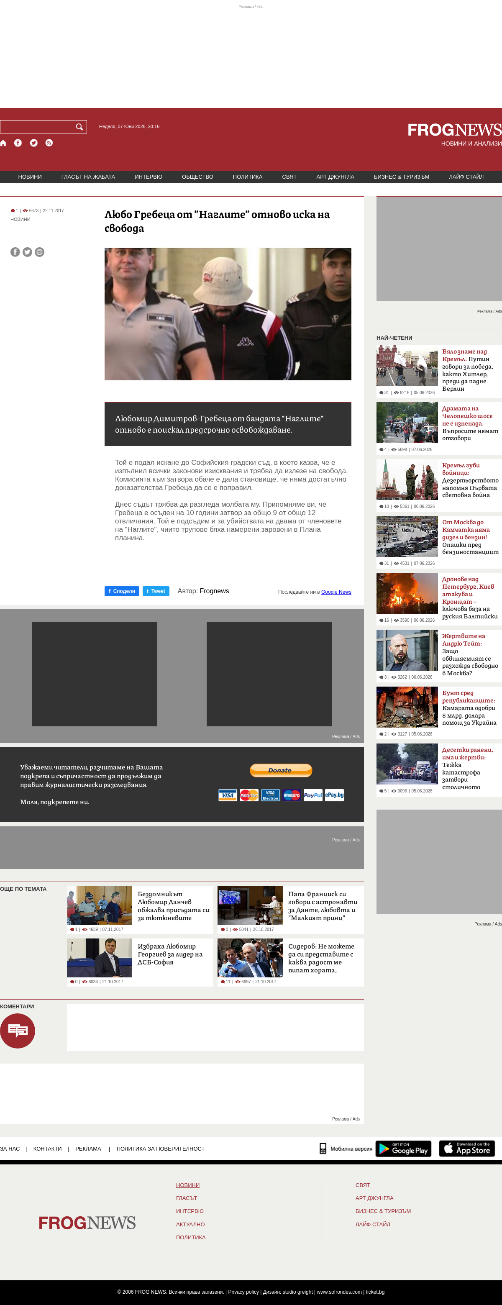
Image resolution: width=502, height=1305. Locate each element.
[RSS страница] (49, 143)
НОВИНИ (30, 177)
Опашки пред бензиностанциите (470, 537)
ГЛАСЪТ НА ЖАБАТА (88, 177)
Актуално (190, 1225)
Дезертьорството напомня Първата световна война (470, 480)
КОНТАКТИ (47, 1148)
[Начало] (3, 143)
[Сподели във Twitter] (27, 252)
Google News (336, 592)
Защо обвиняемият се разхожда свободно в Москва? (470, 654)
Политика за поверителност (161, 1148)
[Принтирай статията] (39, 252)
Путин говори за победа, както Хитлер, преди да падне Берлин (467, 370)
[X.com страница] (34, 143)
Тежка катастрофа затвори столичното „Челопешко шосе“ (469, 771)
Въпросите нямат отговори (470, 423)
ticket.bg (375, 1292)
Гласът (186, 1198)
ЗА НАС (10, 1148)
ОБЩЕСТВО (197, 177)
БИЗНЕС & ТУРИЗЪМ (401, 177)
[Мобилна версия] (346, 1148)
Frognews (214, 591)
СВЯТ (289, 177)
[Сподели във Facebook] (15, 252)
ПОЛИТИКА (248, 177)
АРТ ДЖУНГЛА (335, 177)
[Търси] (81, 127)
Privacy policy (243, 1292)
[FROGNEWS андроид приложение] (403, 1148)
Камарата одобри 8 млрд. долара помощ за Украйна (469, 708)
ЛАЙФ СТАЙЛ (466, 177)
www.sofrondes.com (339, 1292)
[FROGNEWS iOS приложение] (467, 1148)
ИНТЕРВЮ (148, 177)
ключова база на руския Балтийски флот (470, 600)
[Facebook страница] (18, 143)
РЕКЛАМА (88, 1148)
